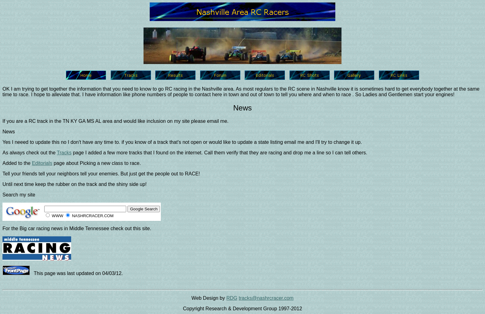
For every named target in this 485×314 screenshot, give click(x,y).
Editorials (42, 163)
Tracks (64, 152)
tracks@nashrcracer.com (266, 298)
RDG (232, 298)
